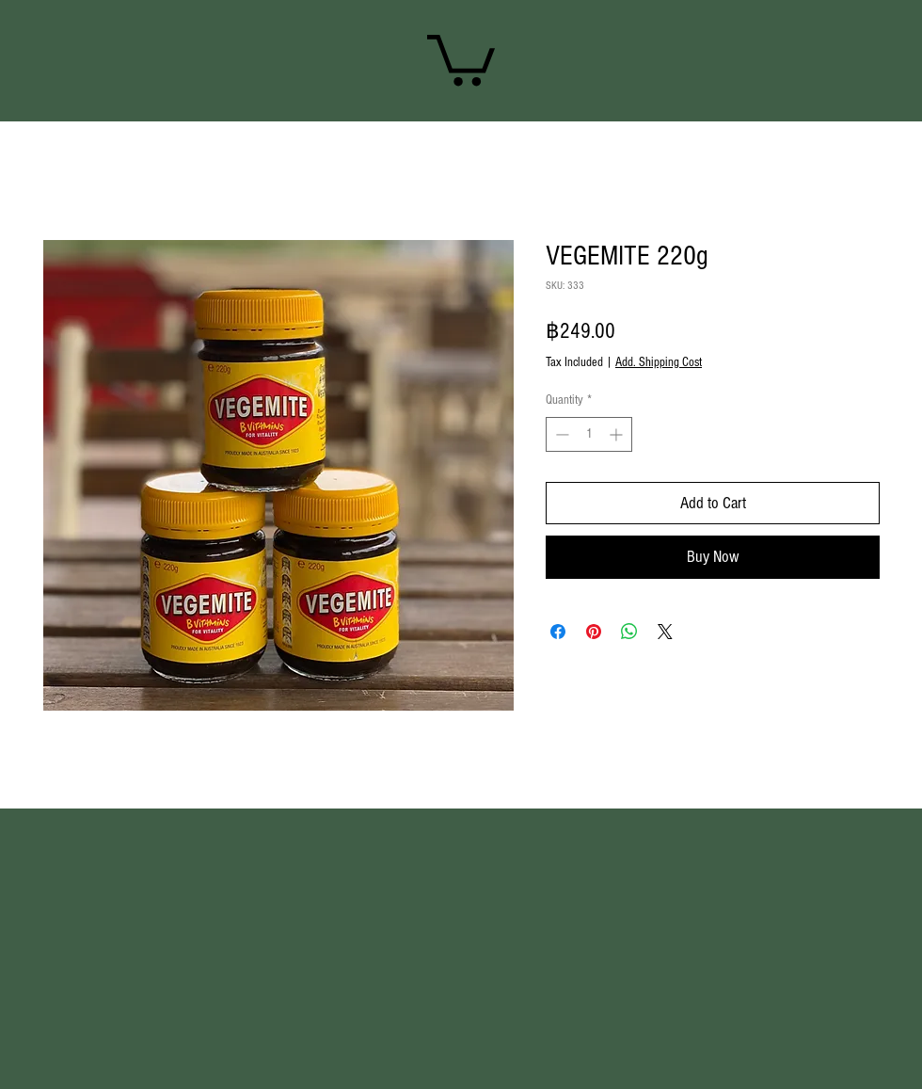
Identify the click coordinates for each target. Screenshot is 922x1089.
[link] (461, 57)
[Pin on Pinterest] (593, 631)
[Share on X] (665, 631)
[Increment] (617, 434)
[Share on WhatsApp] (629, 631)
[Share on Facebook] (558, 631)
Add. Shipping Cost (658, 362)
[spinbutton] (589, 434)
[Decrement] (560, 434)
